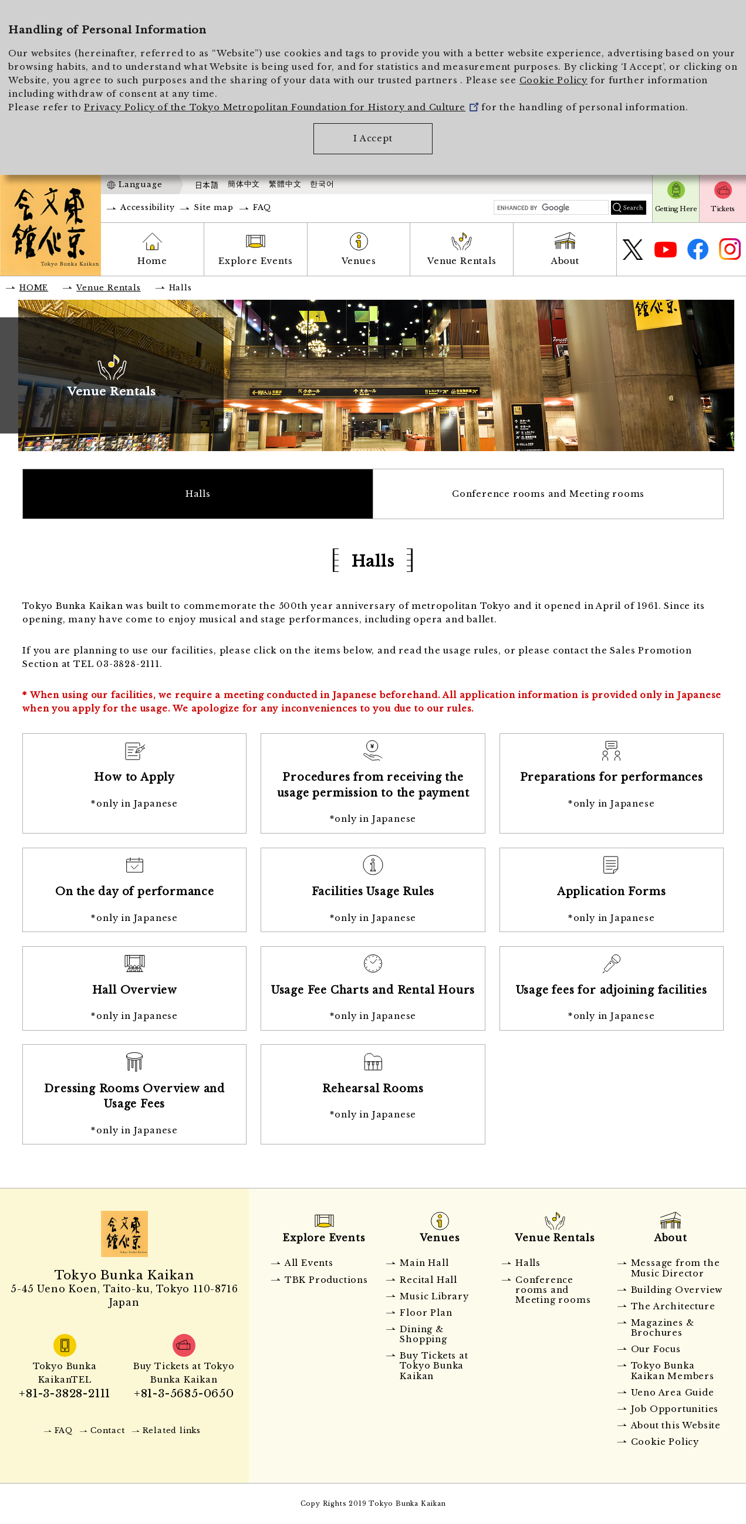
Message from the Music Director (675, 1268)
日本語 (207, 184)
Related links (172, 1430)
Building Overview (677, 1290)
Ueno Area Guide (672, 1392)
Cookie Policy (553, 80)
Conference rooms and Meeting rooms (548, 494)
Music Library (434, 1296)
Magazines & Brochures (662, 1328)
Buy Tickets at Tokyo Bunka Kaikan (434, 1365)
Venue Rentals (461, 261)
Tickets (722, 209)
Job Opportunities (675, 1409)
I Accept (372, 138)
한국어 (322, 184)
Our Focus (656, 1349)
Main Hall (424, 1263)
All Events (309, 1263)
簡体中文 (244, 184)
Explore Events (255, 261)
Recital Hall (428, 1280)
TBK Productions (326, 1280)
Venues (359, 261)
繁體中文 (285, 184)
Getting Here (676, 209)
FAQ (262, 207)
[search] (551, 208)
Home (152, 261)
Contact (107, 1430)
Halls (198, 494)
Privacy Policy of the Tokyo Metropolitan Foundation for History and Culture (281, 107)
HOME (33, 287)
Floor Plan (426, 1313)
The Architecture (673, 1306)
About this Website (676, 1425)
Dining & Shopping (423, 1334)
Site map (213, 207)
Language (140, 184)
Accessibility (147, 207)
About (565, 261)
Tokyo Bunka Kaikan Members (672, 1370)
